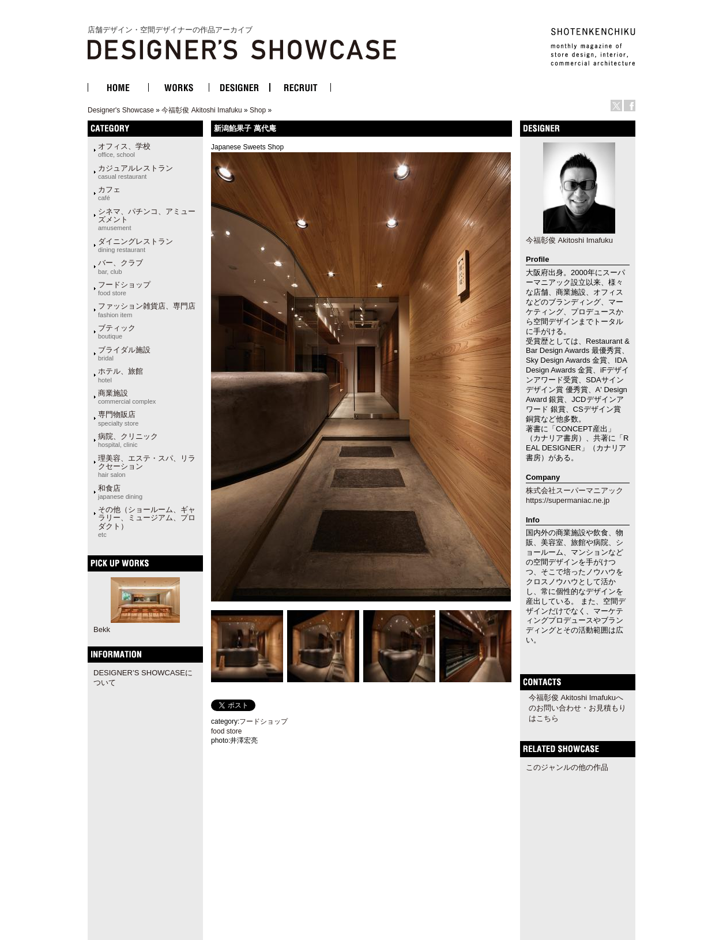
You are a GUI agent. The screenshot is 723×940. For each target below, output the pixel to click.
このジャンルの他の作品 (567, 767)
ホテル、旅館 (120, 375)
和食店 (120, 492)
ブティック (116, 332)
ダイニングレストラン (135, 245)
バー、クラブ (120, 266)
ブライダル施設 (124, 353)
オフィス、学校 (124, 150)
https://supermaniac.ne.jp (567, 500)
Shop (258, 110)
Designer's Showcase (121, 110)
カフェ (109, 193)
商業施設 (127, 397)
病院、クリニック (128, 440)
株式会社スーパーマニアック (574, 490)
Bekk (101, 629)
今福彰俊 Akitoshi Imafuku (201, 110)
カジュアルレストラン (135, 172)
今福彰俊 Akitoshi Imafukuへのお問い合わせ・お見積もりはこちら (577, 708)
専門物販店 (118, 418)
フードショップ (124, 288)
